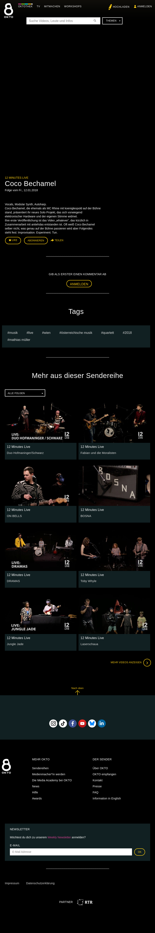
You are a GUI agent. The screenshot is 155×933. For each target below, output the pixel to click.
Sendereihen (40, 767)
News (35, 785)
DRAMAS (13, 580)
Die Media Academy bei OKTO (52, 779)
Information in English (107, 797)
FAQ (95, 791)
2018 (128, 332)
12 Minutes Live (16, 177)
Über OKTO (100, 767)
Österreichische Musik (76, 332)
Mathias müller (19, 339)
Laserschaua (89, 643)
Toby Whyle (88, 580)
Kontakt (98, 779)
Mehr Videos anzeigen (130, 662)
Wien (47, 332)
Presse (97, 785)
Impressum (12, 882)
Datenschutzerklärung (40, 882)
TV (39, 6)
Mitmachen (53, 6)
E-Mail (15, 844)
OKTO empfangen (104, 773)
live (30, 332)
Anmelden (79, 283)
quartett (108, 332)
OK (139, 851)
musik (13, 332)
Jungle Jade (15, 643)
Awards (37, 797)
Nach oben (77, 690)
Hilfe (35, 791)
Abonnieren (36, 240)
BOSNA (86, 515)
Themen (113, 20)
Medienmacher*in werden (48, 773)
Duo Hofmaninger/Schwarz (24, 452)
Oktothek (26, 6)
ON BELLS (14, 515)
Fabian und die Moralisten (97, 452)
